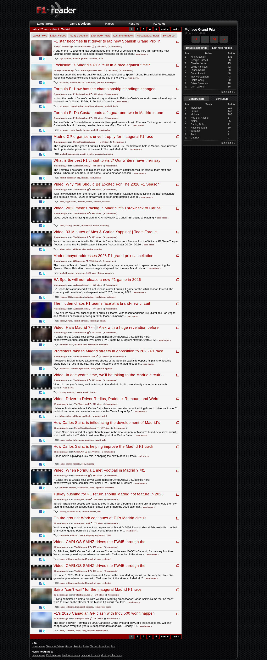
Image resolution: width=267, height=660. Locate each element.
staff (92, 177)
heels (115, 106)
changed (99, 106)
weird (104, 416)
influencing (78, 440)
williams (77, 249)
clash (78, 630)
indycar (91, 630)
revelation (93, 344)
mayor (71, 273)
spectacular (104, 130)
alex (84, 249)
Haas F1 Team (199, 127)
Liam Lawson (198, 86)
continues (64, 535)
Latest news (45, 23)
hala (71, 344)
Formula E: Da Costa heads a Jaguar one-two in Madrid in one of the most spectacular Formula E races (108, 115)
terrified (93, 58)
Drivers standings (196, 47)
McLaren (195, 114)
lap (61, 58)
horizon (81, 201)
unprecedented (104, 559)
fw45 (84, 559)
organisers (73, 154)
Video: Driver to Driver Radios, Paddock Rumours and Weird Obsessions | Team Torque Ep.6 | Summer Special (107, 401)
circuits (85, 177)
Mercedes (196, 107)
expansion (78, 297)
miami (103, 320)
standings (89, 106)
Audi (193, 134)
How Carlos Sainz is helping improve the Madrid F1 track (103, 446)
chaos (62, 320)
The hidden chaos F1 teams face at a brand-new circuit (102, 303)
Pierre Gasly (197, 80)
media (98, 177)
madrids (89, 440)
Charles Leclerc (199, 63)
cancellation (98, 273)
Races (109, 23)
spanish (67, 58)
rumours (109, 273)
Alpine (194, 121)
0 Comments (115, 46)
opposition (84, 368)
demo (108, 606)
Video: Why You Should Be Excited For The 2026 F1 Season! (107, 184)
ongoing (90, 535)
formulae (64, 106)
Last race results (222, 47)
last (176, 29)
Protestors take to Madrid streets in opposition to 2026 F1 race (108, 351)
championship (76, 106)
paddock (86, 416)
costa (72, 130)
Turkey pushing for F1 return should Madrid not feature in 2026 (109, 494)
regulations (70, 201)
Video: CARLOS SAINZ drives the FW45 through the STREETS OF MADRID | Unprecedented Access (99, 544)
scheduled (90, 82)
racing (68, 225)
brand (89, 201)
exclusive (64, 82)
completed (100, 606)
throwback (87, 225)
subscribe (109, 487)
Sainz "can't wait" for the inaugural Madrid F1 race (97, 589)
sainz (68, 249)
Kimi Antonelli (198, 56)
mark (86, 392)
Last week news (100, 35)
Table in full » (228, 92)
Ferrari (194, 111)
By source (169, 35)
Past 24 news (53, 655)
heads (79, 130)
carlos (96, 225)
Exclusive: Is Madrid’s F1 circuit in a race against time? (102, 65)
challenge (94, 320)
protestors (64, 368)
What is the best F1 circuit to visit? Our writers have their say (107, 160)
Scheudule (222, 98)
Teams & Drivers (79, 23)
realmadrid (83, 487)
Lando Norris (198, 70)
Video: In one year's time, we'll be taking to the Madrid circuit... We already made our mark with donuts (108, 377)
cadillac (97, 201)
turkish (85, 511)
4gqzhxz (100, 487)
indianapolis (102, 630)
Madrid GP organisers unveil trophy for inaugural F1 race (103, 137)
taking (63, 392)
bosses (93, 511)
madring (104, 225)
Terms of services (100, 646)
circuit (81, 82)
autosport (111, 297)
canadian (69, 630)
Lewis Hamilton (199, 66)
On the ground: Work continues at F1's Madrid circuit (100, 518)
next (164, 29)
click (92, 487)
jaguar (86, 130)
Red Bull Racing (199, 117)
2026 (100, 58)
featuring (88, 297)
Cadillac (195, 137)
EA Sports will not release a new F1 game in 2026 (97, 280)
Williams (195, 131)
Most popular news (148, 35)
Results (133, 23)
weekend (103, 344)
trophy (90, 154)
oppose (108, 368)
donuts (93, 392)
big (78, 177)
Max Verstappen (200, 76)
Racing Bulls (198, 124)
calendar (71, 177)
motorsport (110, 82)
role (104, 440)
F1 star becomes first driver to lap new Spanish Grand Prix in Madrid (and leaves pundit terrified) (107, 43)
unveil (82, 154)
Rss (113, 646)
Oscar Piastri (198, 73)
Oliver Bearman (199, 83)
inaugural (99, 154)
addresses (80, 273)
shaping (90, 463)
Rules (86, 646)
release (63, 297)
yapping (98, 249)
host (100, 511)
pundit (84, 58)
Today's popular (78, 35)
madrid (76, 58)
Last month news (123, 35)
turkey (63, 511)
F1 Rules (159, 23)
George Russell (199, 60)
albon (62, 249)
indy (84, 630)
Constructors (196, 98)
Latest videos (58, 35)
